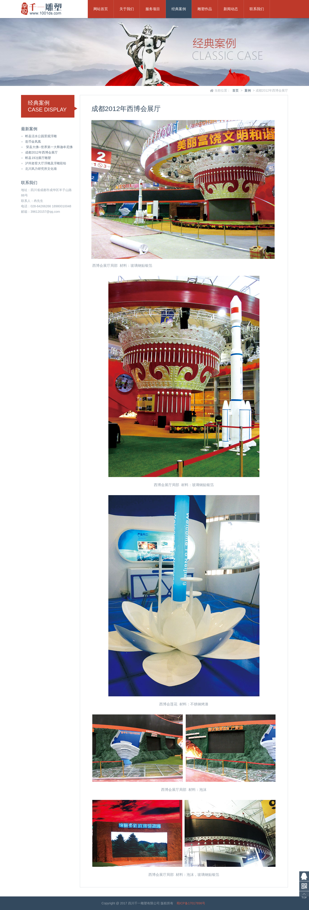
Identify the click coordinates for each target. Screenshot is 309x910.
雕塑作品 (204, 9)
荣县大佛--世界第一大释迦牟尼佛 (47, 147)
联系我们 (257, 9)
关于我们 (126, 9)
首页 (235, 90)
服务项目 (152, 9)
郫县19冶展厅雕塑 (36, 158)
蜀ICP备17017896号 (190, 903)
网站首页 (100, 9)
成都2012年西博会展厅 (39, 152)
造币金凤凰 (31, 141)
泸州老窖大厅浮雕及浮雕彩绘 (43, 163)
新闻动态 (230, 9)
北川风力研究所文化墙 (39, 168)
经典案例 (178, 9)
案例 (248, 90)
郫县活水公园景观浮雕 (39, 136)
